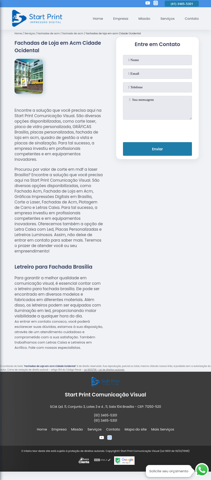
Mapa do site (136, 429)
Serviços (167, 18)
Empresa (120, 18)
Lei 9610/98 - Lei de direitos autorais (104, 369)
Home (98, 18)
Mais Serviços (162, 429)
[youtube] (147, 4)
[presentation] (157, 130)
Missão (144, 18)
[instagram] (155, 4)
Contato (192, 18)
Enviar (157, 149)
